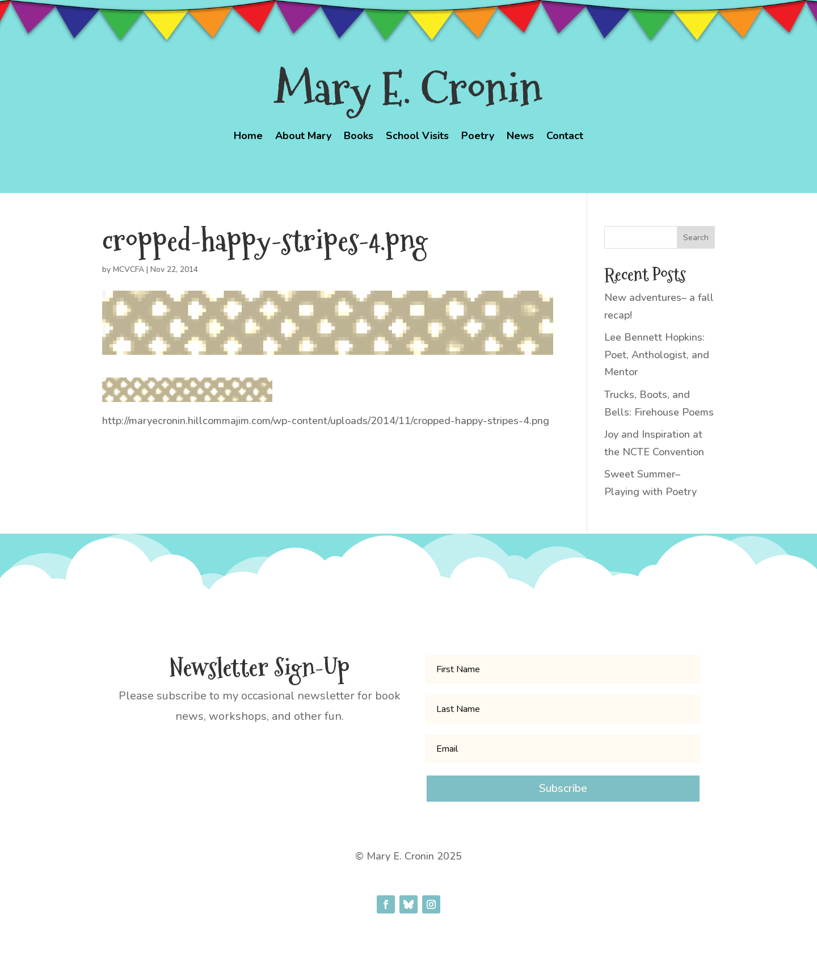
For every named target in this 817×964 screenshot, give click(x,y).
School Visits (417, 137)
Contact (564, 137)
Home (248, 137)
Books (358, 137)
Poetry (477, 137)
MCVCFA (128, 269)
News (520, 137)
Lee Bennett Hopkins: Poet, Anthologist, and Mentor (656, 354)
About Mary (303, 137)
